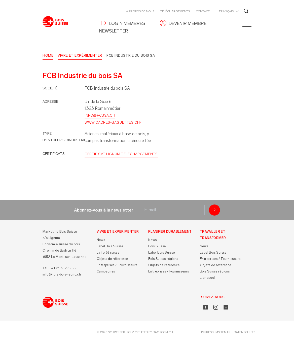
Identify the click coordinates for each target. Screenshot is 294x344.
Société (50, 88)
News (101, 240)
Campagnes (106, 271)
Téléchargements (175, 11)
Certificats (54, 154)
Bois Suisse (157, 246)
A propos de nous (140, 11)
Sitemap (224, 332)
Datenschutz (244, 332)
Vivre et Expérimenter (80, 55)
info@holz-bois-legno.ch (62, 274)
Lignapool (207, 278)
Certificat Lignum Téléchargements (121, 154)
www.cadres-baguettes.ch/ (113, 123)
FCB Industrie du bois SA (130, 55)
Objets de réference (112, 259)
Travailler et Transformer (213, 235)
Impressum (209, 332)
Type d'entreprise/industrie (64, 136)
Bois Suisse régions (163, 259)
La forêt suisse (108, 253)
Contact (203, 11)
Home (48, 55)
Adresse (50, 101)
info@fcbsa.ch (100, 115)
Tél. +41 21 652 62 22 (60, 268)
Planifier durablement (170, 231)
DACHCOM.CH (163, 332)
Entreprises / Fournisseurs (117, 265)
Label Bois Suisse (110, 246)
